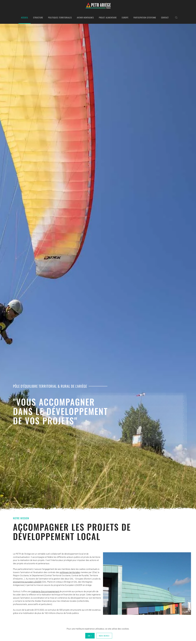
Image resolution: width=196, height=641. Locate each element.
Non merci (104, 635)
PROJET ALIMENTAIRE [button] (108, 17)
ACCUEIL (24, 17)
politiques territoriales (70, 572)
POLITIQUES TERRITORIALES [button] (60, 17)
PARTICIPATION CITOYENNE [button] (145, 17)
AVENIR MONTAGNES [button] (85, 17)
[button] (176, 17)
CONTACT (165, 17)
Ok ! (90, 635)
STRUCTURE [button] (38, 17)
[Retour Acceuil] (98, 6)
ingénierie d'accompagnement (45, 591)
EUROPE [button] (125, 17)
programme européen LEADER (27, 582)
